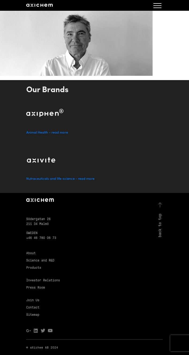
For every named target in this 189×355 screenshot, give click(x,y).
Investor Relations (43, 280)
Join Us (32, 299)
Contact (32, 307)
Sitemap (32, 314)
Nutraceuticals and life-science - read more (60, 179)
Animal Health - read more (47, 132)
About (31, 252)
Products (33, 267)
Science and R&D (40, 260)
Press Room (35, 287)
